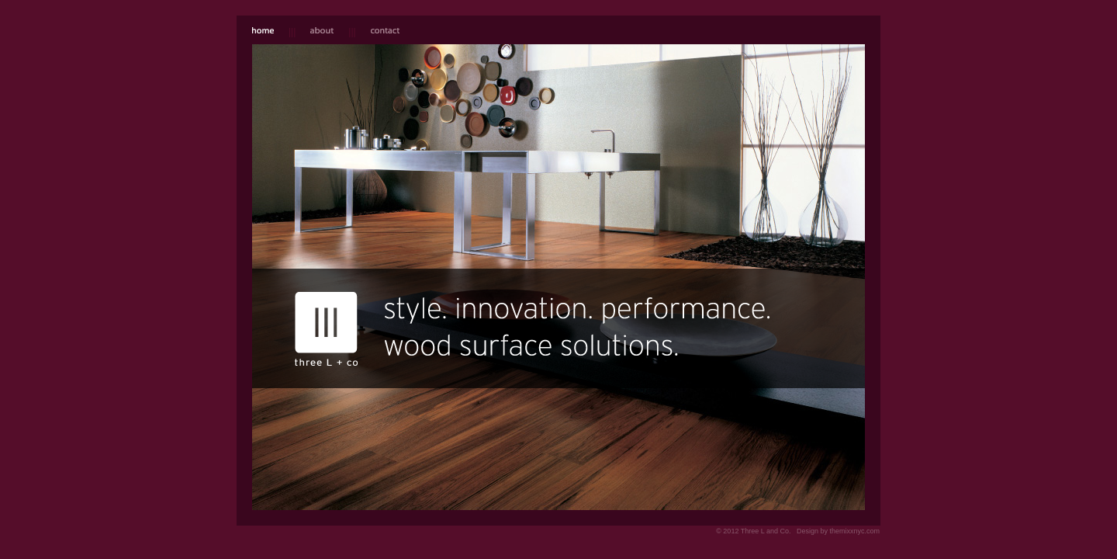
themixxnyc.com (854, 531)
